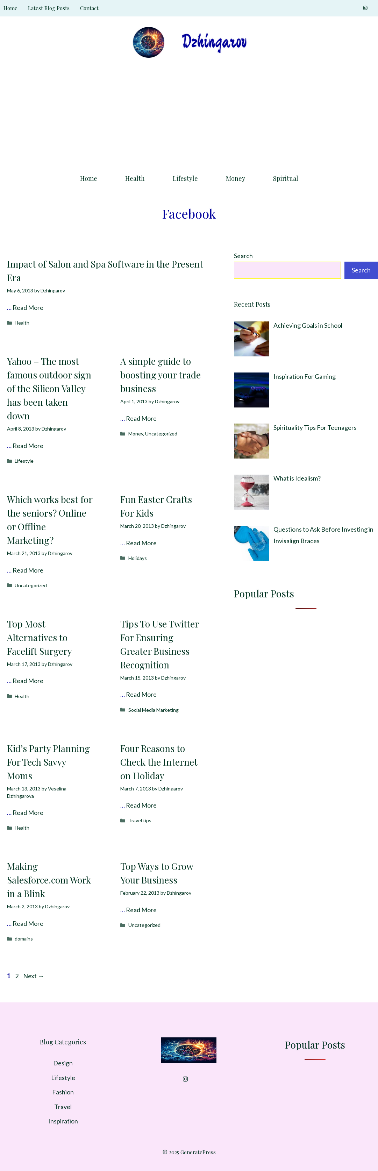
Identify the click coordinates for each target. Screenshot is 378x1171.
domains (24, 939)
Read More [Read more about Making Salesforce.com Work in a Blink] (28, 923)
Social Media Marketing (153, 710)
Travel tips (139, 820)
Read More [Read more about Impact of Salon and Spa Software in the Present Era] (28, 307)
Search (243, 256)
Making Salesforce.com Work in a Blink (49, 880)
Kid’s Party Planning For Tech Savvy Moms (48, 762)
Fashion (63, 1092)
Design (63, 1063)
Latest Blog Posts (49, 8)
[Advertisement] (189, 114)
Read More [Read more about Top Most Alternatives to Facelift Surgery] (28, 680)
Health (135, 178)
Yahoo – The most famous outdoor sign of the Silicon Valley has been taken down (49, 388)
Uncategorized (161, 434)
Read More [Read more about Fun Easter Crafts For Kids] (141, 543)
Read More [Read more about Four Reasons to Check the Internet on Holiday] (141, 805)
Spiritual (285, 178)
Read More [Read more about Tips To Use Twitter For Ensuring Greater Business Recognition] (141, 694)
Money (235, 178)
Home (10, 8)
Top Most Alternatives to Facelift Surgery (39, 637)
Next (33, 976)
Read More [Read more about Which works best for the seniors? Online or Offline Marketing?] (28, 570)
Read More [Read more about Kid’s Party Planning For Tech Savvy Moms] (28, 812)
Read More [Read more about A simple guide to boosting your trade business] (141, 418)
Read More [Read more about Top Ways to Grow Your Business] (141, 910)
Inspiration (63, 1121)
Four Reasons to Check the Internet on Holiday (159, 762)
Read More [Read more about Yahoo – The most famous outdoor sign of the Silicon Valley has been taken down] (28, 445)
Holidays (137, 558)
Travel (63, 1106)
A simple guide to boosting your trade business (160, 375)
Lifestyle (185, 178)
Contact (89, 8)
